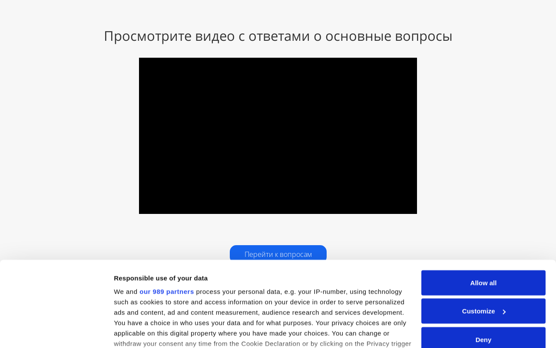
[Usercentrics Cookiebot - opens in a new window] (56, 331)
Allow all (483, 226)
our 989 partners (166, 235)
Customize (484, 255)
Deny (484, 283)
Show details (134, 331)
